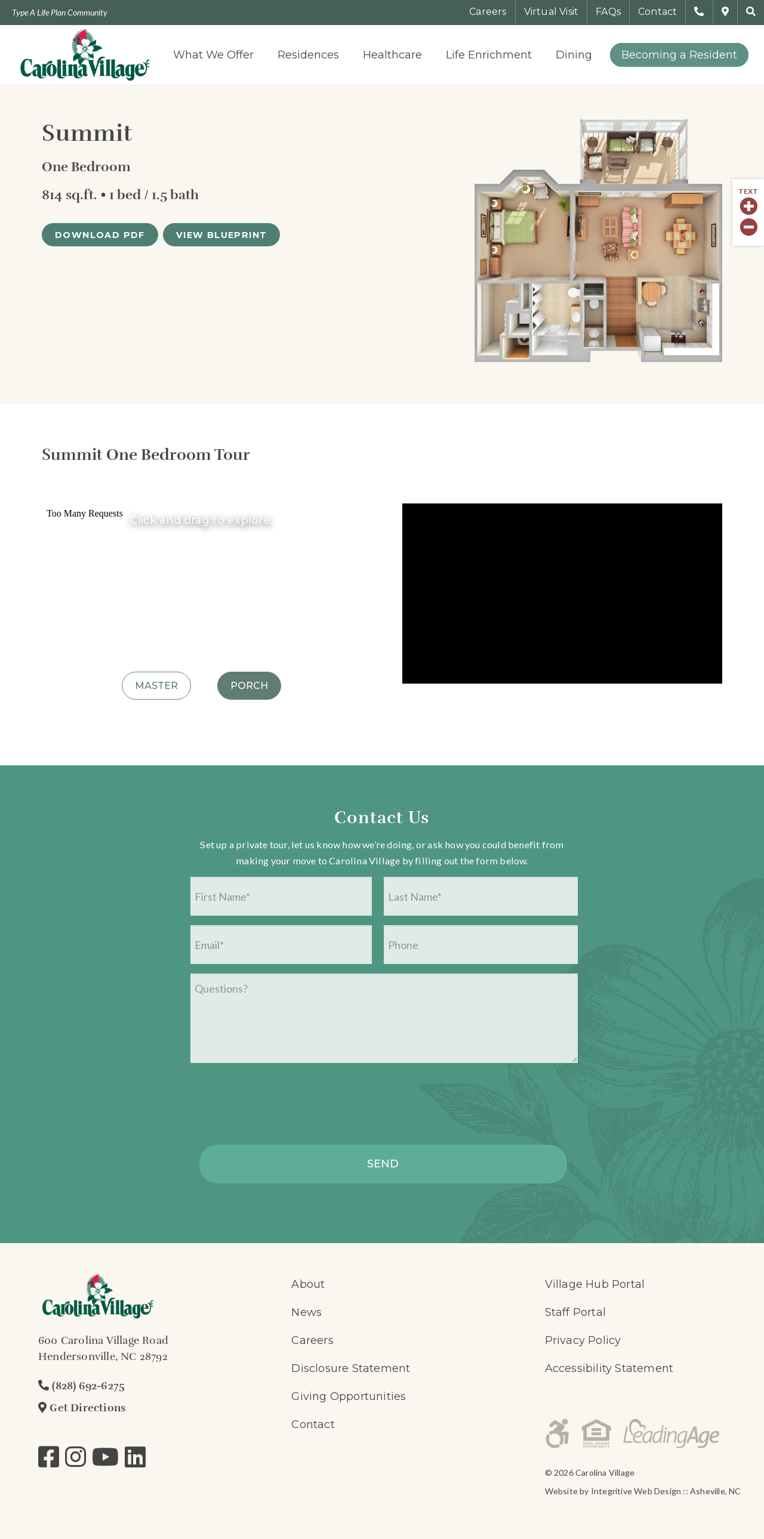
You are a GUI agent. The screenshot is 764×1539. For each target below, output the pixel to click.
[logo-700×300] (85, 55)
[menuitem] (213, 55)
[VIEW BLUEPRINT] (222, 234)
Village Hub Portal (595, 1284)
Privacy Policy (583, 1340)
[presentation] (281, 1107)
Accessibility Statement (609, 1368)
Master (156, 685)
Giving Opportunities (348, 1396)
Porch (249, 685)
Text (748, 191)
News (306, 1312)
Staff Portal (575, 1312)
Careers (312, 1340)
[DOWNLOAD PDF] (100, 234)
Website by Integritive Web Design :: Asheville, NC (643, 1491)
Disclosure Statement (350, 1368)
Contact (312, 1424)
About (308, 1284)
